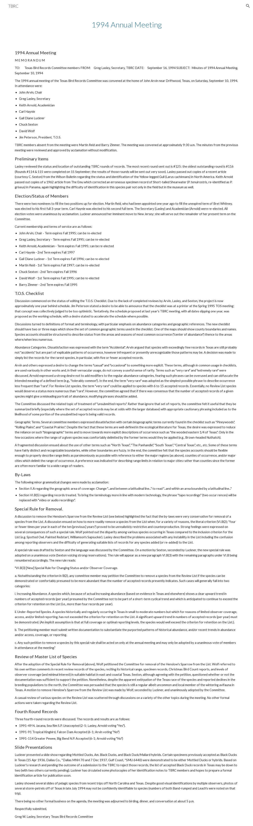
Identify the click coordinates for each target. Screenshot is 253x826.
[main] (126, 24)
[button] (248, 6)
